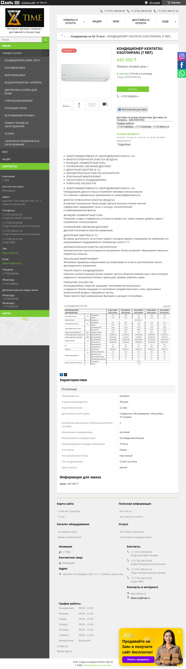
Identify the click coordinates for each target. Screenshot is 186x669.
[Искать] (45, 39)
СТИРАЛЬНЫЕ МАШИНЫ (18, 100)
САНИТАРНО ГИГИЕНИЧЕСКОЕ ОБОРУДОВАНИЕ (22, 142)
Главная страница (69, 511)
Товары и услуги (12, 53)
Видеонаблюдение (69, 537)
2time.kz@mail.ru (12, 263)
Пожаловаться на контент (97, 665)
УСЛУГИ (9, 133)
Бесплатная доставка (134, 109)
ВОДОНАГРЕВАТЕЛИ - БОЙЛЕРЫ (23, 82)
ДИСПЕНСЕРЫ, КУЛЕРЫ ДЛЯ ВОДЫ (21, 91)
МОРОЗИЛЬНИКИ (15, 75)
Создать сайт (28, 2)
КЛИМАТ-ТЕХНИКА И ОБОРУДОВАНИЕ (16, 124)
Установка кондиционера (135, 537)
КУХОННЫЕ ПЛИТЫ (16, 108)
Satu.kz (109, 662)
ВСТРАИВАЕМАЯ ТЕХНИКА (20, 115)
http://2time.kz (10, 253)
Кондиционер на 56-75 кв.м (88, 36)
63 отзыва (154, 2)
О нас (61, 516)
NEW (5, 152)
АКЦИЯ (6, 159)
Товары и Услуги (70, 21)
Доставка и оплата (140, 21)
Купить (132, 89)
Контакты (126, 511)
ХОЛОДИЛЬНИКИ (15, 67)
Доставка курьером (132, 531)
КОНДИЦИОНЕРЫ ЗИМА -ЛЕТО (22, 60)
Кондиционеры (67, 531)
